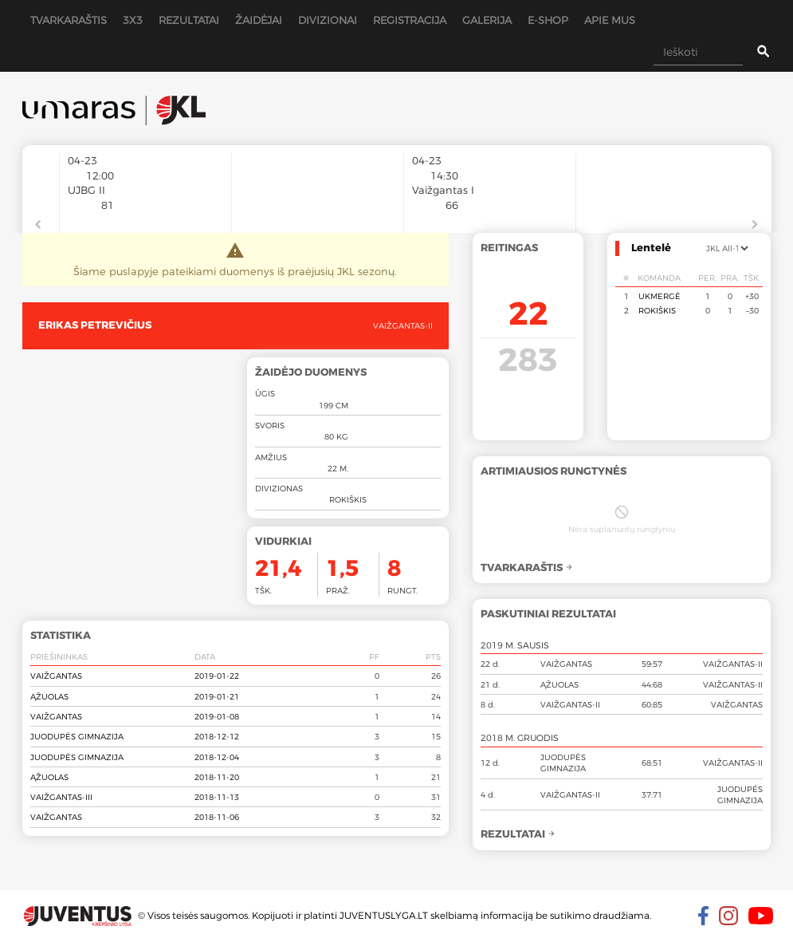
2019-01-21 (216, 696)
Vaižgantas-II (403, 325)
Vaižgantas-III (61, 797)
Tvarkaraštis (68, 20)
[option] (145, 213)
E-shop (548, 20)
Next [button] (756, 225)
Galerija (487, 20)
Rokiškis (657, 310)
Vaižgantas (56, 675)
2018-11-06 (216, 817)
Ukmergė (659, 296)
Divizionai (327, 20)
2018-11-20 (216, 777)
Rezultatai (189, 20)
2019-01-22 (216, 675)
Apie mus (609, 20)
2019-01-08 (216, 716)
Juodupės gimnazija (77, 736)
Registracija (409, 20)
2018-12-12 (216, 736)
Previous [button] (38, 225)
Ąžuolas (49, 696)
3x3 (133, 20)
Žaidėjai (258, 20)
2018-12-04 (216, 757)
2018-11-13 (216, 797)
